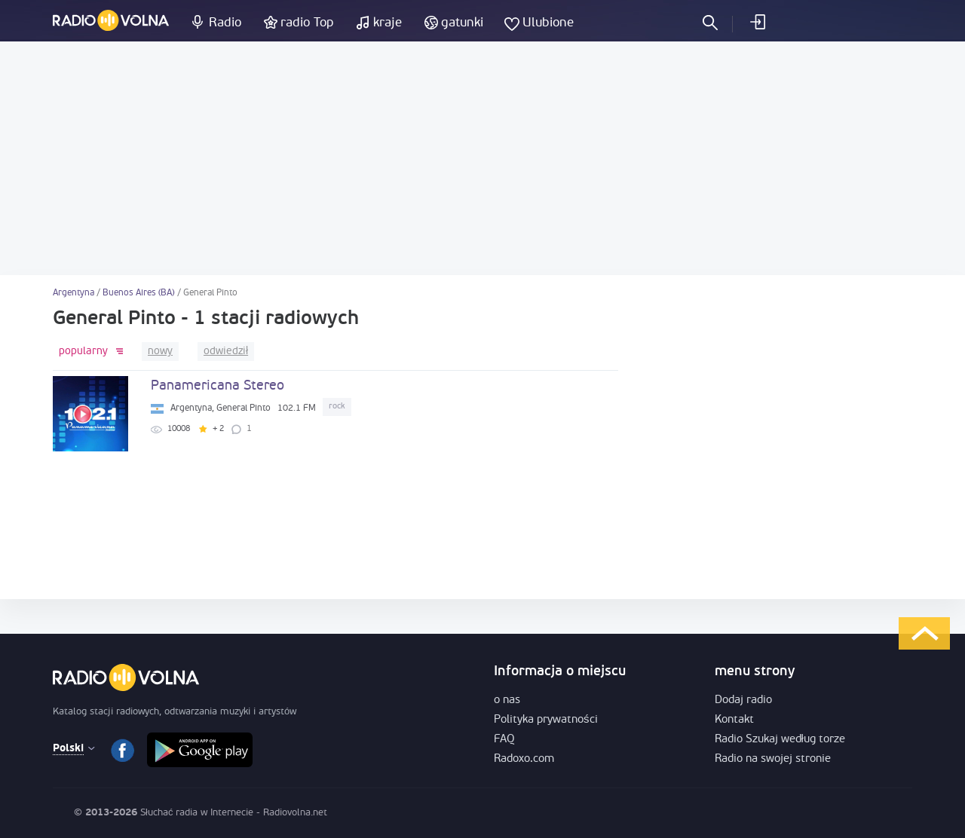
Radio (225, 23)
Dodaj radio (743, 700)
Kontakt (734, 720)
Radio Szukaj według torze (780, 739)
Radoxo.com (524, 759)
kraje (387, 23)
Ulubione (548, 23)
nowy (160, 351)
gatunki (462, 23)
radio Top (307, 23)
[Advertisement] (482, 158)
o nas (507, 700)
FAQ (504, 739)
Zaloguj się (756, 21)
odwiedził (226, 351)
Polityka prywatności (546, 720)
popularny (83, 351)
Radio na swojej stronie (773, 759)
